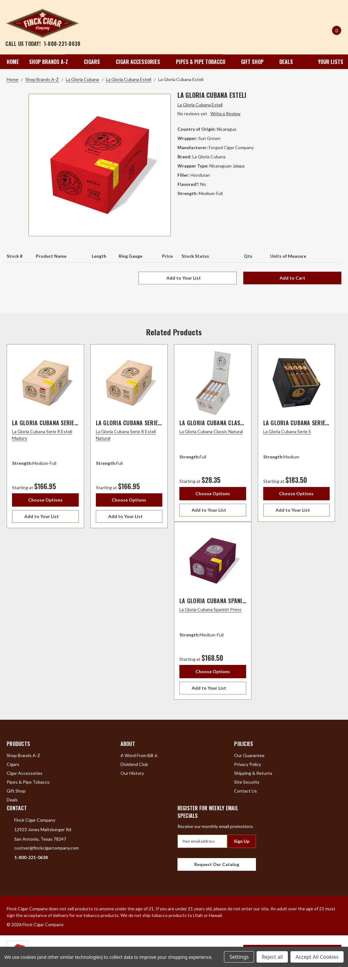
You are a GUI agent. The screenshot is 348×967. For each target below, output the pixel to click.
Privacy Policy (247, 764)
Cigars (95, 62)
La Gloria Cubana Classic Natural (225, 423)
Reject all (272, 956)
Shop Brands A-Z (51, 62)
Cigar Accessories (141, 62)
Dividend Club (134, 764)
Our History (132, 773)
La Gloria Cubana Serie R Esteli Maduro (66, 423)
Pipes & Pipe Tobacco (203, 62)
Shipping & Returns (253, 773)
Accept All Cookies (317, 956)
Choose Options (45, 499)
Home (13, 62)
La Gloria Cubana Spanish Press (222, 601)
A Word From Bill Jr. (139, 755)
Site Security (246, 782)
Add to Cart (292, 278)
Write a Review (225, 113)
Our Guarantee (249, 755)
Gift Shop (255, 62)
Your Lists (326, 62)
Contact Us (245, 790)
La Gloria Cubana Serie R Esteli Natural (150, 423)
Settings (239, 956)
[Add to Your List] (45, 516)
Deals (286, 62)
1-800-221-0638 (62, 43)
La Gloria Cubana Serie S (296, 423)
